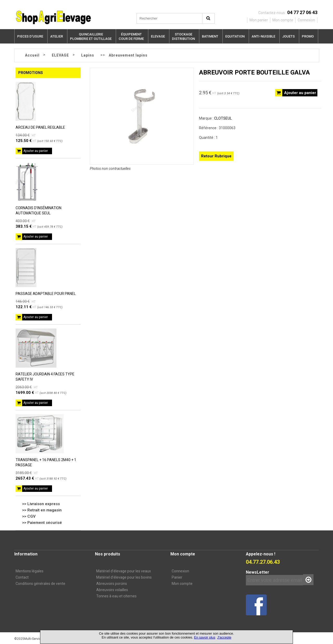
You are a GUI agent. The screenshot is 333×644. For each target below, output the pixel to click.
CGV (31, 516)
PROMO (308, 36)
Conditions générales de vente (40, 583)
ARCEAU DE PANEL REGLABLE (40, 127)
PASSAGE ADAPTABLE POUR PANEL (46, 294)
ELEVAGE (158, 36)
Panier (177, 577)
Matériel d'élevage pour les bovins (124, 577)
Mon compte (182, 583)
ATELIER (56, 36)
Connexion (180, 571)
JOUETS (288, 36)
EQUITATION (235, 36)
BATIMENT (210, 36)
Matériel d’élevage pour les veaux (123, 571)
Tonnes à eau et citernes (116, 596)
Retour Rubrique (216, 156)
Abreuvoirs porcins (111, 583)
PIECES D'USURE (30, 36)
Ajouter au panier (35, 151)
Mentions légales (29, 571)
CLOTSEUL (223, 118)
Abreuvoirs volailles (112, 590)
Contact (22, 577)
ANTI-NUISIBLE (263, 36)
